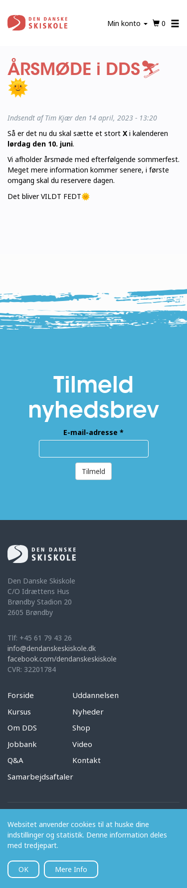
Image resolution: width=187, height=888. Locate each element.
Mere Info (71, 869)
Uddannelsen (95, 695)
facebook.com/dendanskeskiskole (62, 659)
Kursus (19, 711)
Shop (81, 727)
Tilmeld (93, 471)
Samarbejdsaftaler (40, 777)
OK (23, 869)
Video (82, 744)
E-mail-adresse (93, 432)
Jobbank (22, 744)
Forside (20, 695)
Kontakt (86, 760)
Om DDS (22, 727)
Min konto (127, 23)
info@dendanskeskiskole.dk (51, 648)
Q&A (15, 760)
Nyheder (88, 711)
